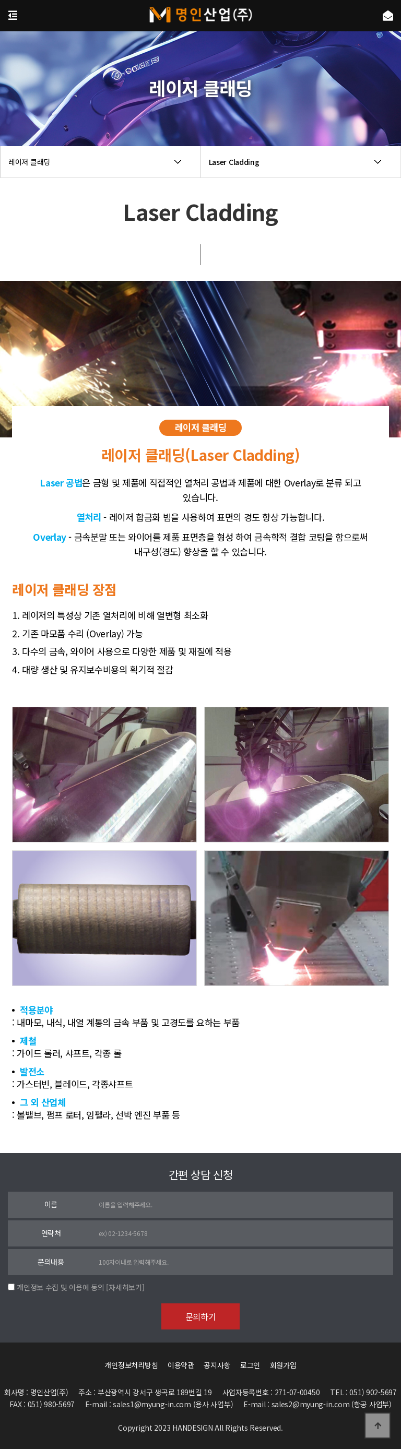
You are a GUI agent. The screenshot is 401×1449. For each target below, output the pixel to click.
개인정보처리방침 (131, 1365)
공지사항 (217, 1365)
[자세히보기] (125, 1287)
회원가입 (283, 1365)
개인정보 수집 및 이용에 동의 (60, 1287)
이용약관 (181, 1365)
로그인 (250, 1365)
